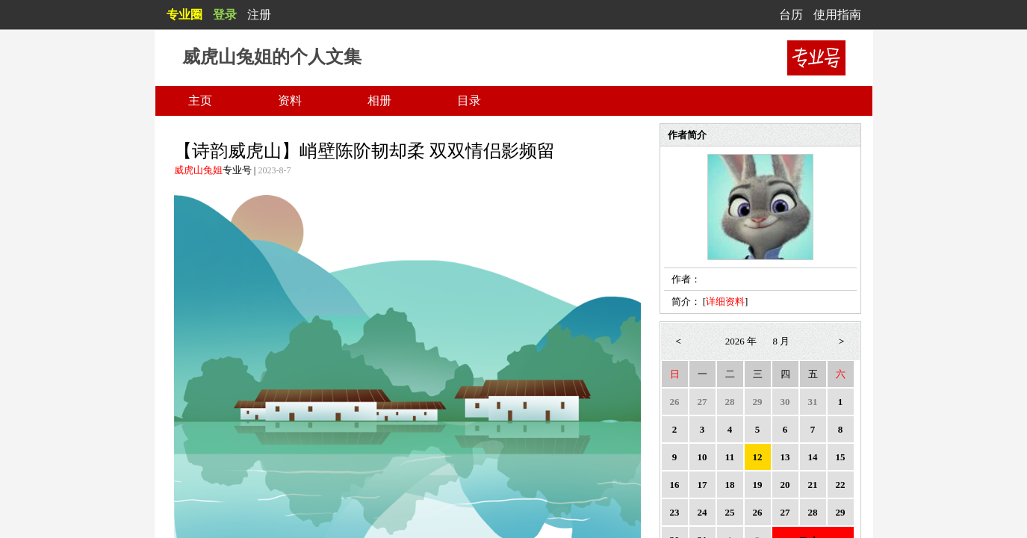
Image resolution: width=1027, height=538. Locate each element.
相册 (379, 100)
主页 (200, 100)
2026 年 (741, 341)
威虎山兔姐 (198, 170)
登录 (225, 14)
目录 (469, 100)
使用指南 (837, 14)
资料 (290, 100)
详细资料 (725, 301)
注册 (259, 14)
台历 (791, 14)
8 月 (781, 341)
